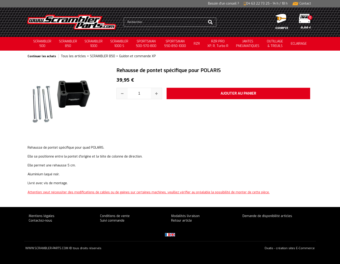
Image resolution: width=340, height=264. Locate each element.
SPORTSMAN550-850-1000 (175, 43)
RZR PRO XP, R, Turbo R (217, 43)
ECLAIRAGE (299, 43)
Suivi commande (112, 220)
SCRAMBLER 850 (102, 56)
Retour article (181, 220)
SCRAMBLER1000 (94, 43)
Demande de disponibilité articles (267, 216)
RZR (197, 43)
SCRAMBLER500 (42, 43)
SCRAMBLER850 (68, 43)
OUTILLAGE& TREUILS (275, 43)
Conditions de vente (115, 216)
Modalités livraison (185, 216)
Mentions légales (41, 216)
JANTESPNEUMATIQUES (247, 43)
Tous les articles (73, 56)
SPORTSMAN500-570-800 (146, 43)
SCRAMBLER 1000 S (119, 43)
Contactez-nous (40, 220)
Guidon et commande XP (137, 56)
